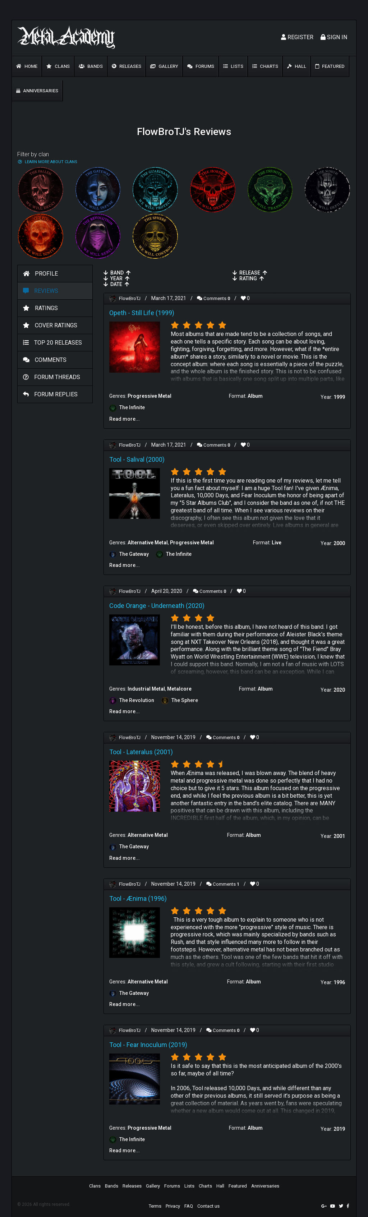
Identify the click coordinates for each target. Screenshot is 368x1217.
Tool (115, 458)
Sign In (334, 37)
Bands (91, 66)
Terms (155, 1204)
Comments (217, 298)
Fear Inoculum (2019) (156, 1042)
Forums (200, 66)
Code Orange (127, 604)
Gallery (164, 66)
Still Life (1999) (153, 312)
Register (297, 37)
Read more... (124, 418)
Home (26, 66)
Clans (58, 66)
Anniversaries (37, 90)
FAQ (188, 1204)
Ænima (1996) (146, 896)
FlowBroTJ (131, 298)
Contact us (208, 1204)
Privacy (173, 1204)
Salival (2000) (145, 458)
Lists (233, 66)
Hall (296, 66)
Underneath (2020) (177, 604)
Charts (265, 66)
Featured (330, 66)
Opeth (117, 312)
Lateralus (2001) (149, 750)
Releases (126, 66)
